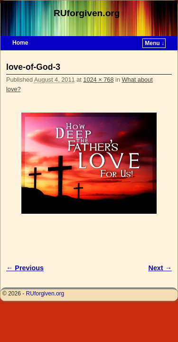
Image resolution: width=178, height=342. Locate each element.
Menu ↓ (154, 43)
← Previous (25, 268)
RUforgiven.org (87, 13)
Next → (160, 268)
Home (20, 42)
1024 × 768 (98, 79)
